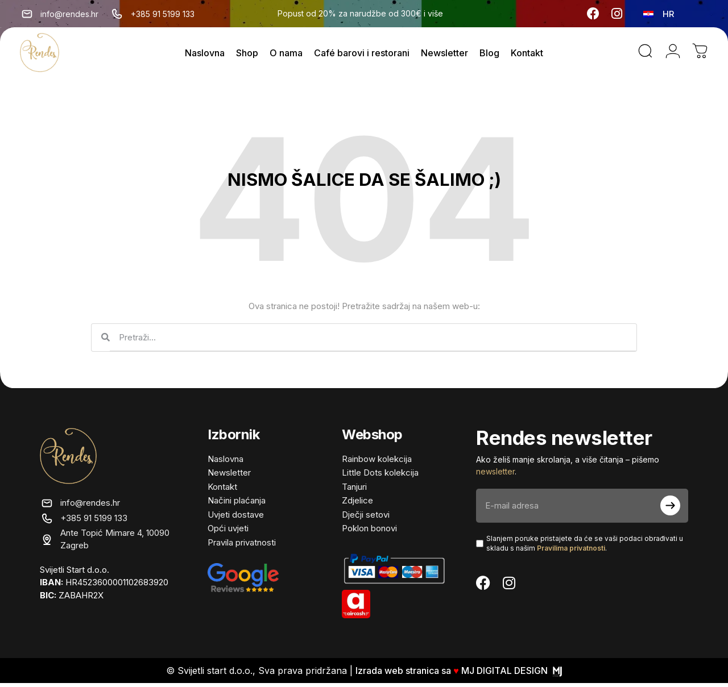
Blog (489, 54)
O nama (286, 54)
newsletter (495, 475)
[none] (660, 14)
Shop (247, 54)
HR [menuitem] (668, 14)
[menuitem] (658, 14)
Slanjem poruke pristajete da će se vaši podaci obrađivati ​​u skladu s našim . (584, 547)
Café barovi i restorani (362, 54)
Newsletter (444, 54)
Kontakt (527, 54)
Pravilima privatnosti (571, 551)
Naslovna (205, 54)
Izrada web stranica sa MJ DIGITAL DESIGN (458, 674)
